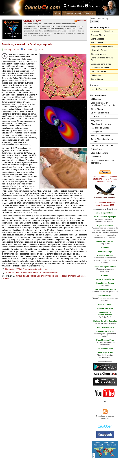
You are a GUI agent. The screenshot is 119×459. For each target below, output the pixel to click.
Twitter (40, 49)
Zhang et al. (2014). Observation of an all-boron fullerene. (30, 269)
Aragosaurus (96, 120)
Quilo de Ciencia (98, 35)
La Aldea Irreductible (100, 113)
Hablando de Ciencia (100, 128)
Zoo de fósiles (97, 42)
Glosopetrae (96, 132)
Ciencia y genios (98, 54)
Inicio (57, 13)
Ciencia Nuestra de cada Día (102, 59)
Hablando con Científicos (102, 31)
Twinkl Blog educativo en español (102, 140)
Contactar (89, 13)
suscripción (81, 21)
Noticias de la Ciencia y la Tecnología (102, 161)
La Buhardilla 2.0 (98, 116)
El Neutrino (96, 75)
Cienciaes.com (41, 8)
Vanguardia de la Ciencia (102, 46)
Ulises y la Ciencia (99, 50)
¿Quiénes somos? (72, 13)
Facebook (28, 49)
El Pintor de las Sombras (102, 145)
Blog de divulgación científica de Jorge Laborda (103, 104)
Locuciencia (96, 156)
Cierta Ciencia (97, 79)
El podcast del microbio (101, 124)
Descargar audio (11, 49)
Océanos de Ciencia (100, 68)
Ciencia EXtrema (98, 71)
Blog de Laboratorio (99, 153)
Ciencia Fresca (32, 20)
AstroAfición (96, 149)
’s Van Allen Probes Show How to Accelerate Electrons (31, 272)
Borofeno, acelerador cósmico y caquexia (27, 44)
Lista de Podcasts (99, 89)
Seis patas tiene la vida (101, 64)
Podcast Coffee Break (100, 135)
